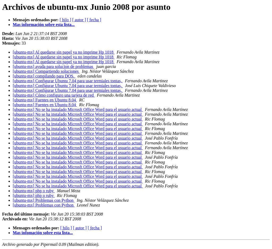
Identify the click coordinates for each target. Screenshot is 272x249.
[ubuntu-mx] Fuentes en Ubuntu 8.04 (45, 100)
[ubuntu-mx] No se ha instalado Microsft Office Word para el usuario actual (78, 109)
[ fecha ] (94, 20)
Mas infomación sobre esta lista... (43, 232)
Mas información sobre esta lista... (44, 24)
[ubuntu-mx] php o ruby (34, 190)
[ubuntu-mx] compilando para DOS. (44, 76)
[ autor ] (79, 20)
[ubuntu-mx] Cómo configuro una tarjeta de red (54, 95)
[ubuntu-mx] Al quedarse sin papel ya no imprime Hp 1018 (63, 52)
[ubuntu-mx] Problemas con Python (44, 200)
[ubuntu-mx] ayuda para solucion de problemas (53, 66)
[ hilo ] (65, 20)
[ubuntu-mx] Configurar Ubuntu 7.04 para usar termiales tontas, (68, 81)
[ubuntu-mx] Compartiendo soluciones (46, 71)
